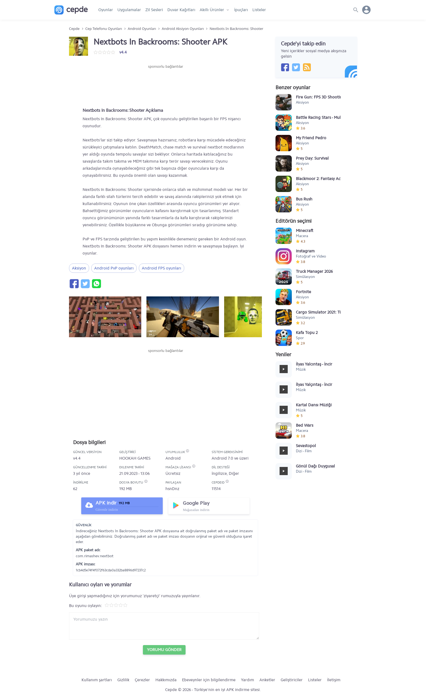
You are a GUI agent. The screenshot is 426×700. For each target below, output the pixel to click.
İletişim (333, 679)
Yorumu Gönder (164, 649)
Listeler (259, 9)
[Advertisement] (165, 85)
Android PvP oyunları (114, 268)
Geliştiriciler (292, 679)
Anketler (267, 679)
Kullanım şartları (97, 679)
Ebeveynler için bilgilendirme (209, 679)
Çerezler (142, 679)
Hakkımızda (166, 679)
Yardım (247, 679)
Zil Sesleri (154, 9)
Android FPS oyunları (161, 268)
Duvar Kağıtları (181, 9)
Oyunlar (105, 9)
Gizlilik (123, 679)
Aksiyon (79, 268)
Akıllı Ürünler (212, 9)
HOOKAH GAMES (135, 458)
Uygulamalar (129, 9)
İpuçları (241, 9)
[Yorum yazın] (164, 626)
